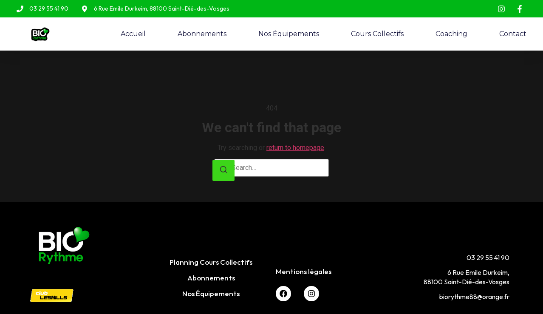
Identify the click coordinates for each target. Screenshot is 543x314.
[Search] (223, 170)
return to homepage (295, 148)
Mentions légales (303, 271)
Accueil (133, 34)
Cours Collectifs (377, 34)
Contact (512, 34)
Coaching (451, 34)
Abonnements (202, 34)
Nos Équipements (288, 34)
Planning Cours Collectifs (211, 261)
